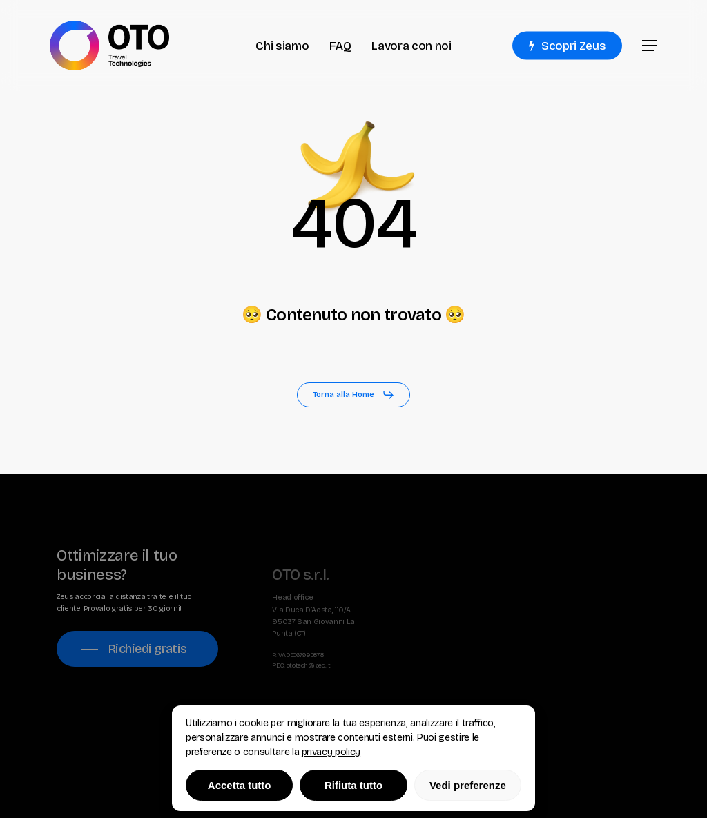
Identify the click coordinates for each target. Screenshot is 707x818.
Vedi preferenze (467, 785)
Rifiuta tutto (353, 785)
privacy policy (331, 752)
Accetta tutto (239, 785)
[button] (649, 46)
